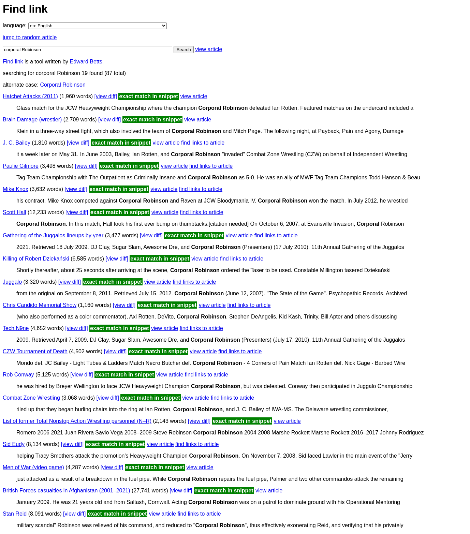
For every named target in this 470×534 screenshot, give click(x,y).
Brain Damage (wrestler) (32, 119)
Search (183, 49)
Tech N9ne (16, 328)
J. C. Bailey (16, 143)
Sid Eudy (14, 444)
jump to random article (30, 37)
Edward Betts (86, 61)
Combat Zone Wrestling (31, 398)
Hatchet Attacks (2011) (30, 96)
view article (208, 49)
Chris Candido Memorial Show (39, 305)
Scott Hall (14, 212)
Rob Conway (18, 374)
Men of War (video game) (33, 467)
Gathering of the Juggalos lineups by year (53, 235)
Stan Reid (15, 514)
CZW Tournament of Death (35, 351)
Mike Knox (15, 189)
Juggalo (12, 282)
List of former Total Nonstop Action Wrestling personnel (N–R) (77, 421)
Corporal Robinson (62, 85)
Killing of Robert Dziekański (36, 259)
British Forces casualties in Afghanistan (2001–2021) (66, 490)
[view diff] (105, 96)
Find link (13, 61)
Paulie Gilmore (21, 166)
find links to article (202, 143)
